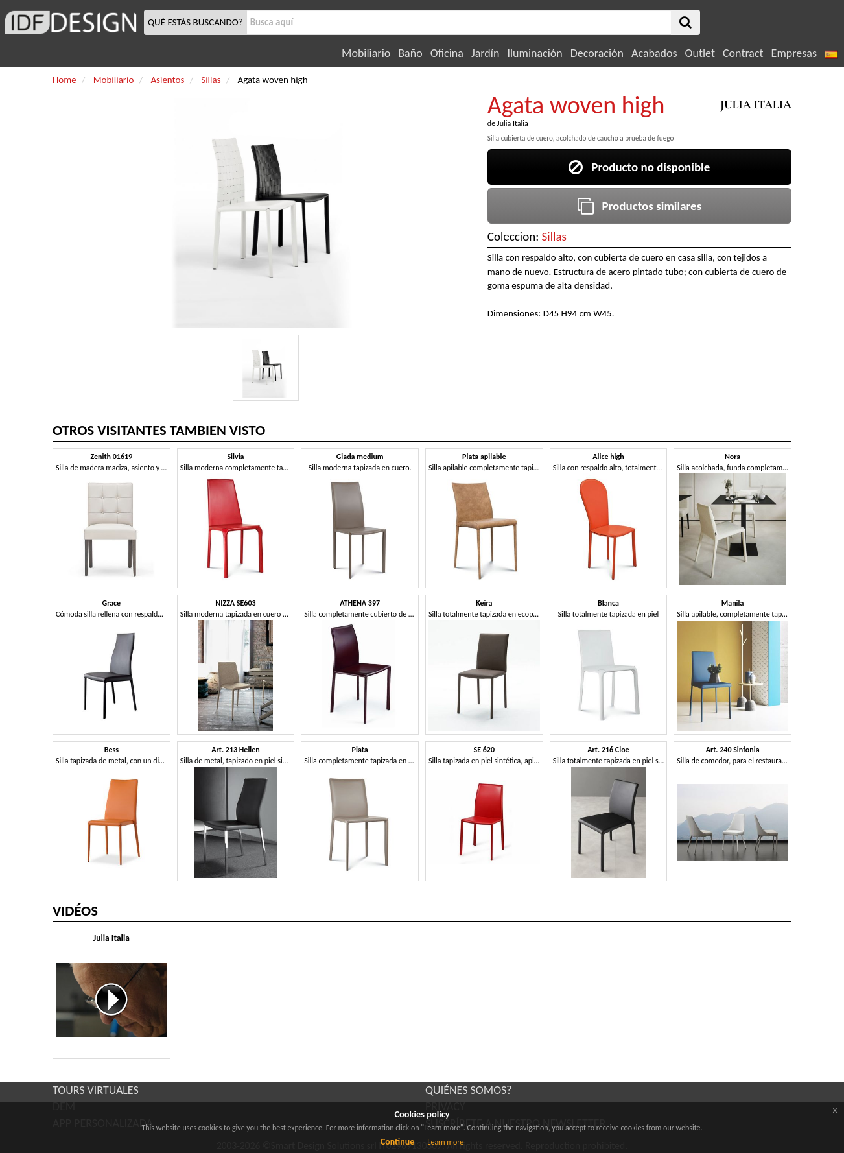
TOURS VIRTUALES (96, 1090)
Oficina (446, 53)
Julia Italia (512, 123)
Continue (398, 1141)
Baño (410, 53)
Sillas (554, 236)
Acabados (654, 53)
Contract (743, 53)
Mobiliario (366, 53)
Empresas (794, 53)
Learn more (445, 1142)
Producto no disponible (639, 167)
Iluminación (534, 53)
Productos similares (640, 205)
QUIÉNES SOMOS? (468, 1090)
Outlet (700, 53)
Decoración (597, 53)
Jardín (485, 53)
